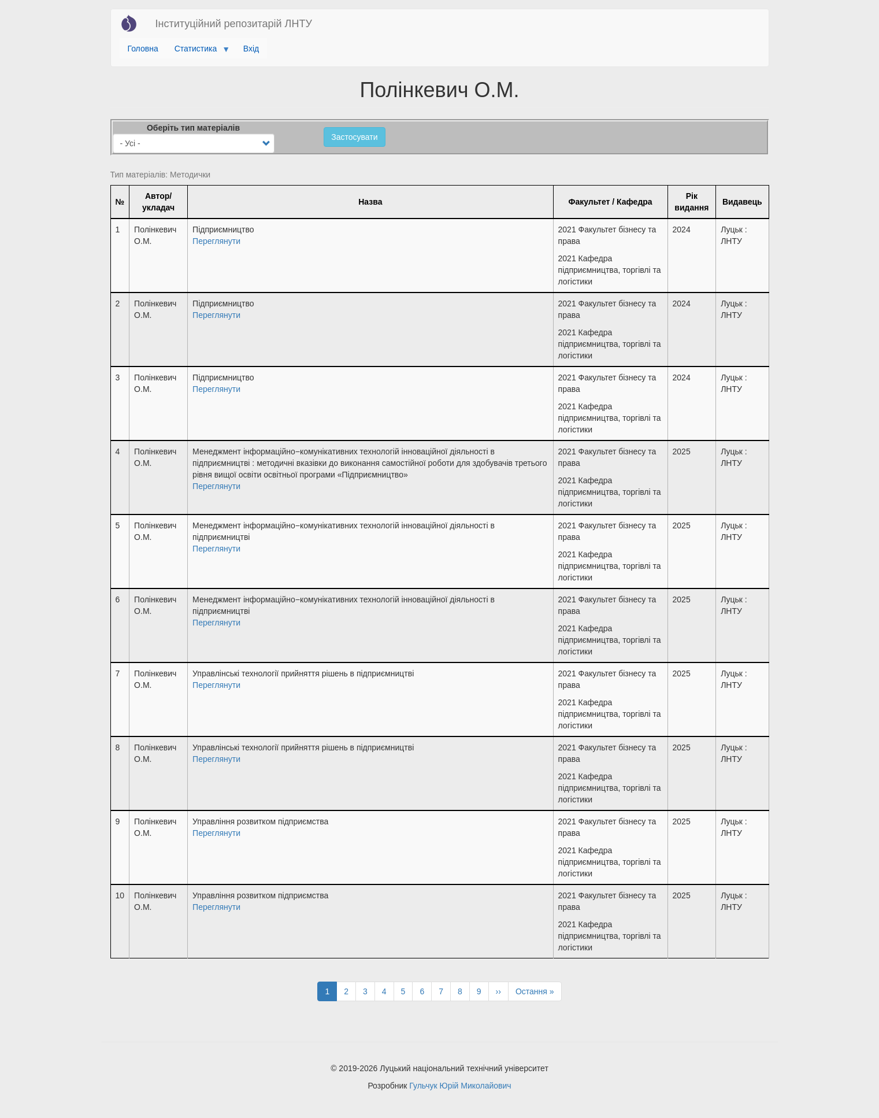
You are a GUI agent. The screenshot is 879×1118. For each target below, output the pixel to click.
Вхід (251, 48)
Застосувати (354, 137)
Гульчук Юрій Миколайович (460, 1085)
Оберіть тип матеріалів (193, 127)
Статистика (197, 51)
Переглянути (216, 241)
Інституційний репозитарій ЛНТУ (233, 23)
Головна (143, 48)
